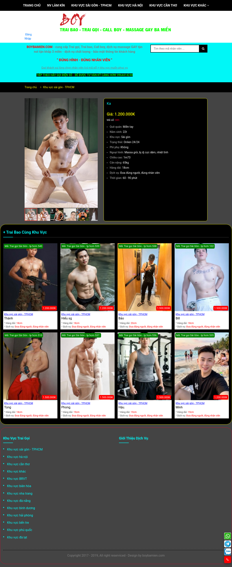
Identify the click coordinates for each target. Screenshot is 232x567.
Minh (179, 407)
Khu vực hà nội (130, 5)
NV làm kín (56, 5)
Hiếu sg (66, 318)
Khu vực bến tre (18, 522)
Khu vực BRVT (17, 479)
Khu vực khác (196, 5)
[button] (94, 102)
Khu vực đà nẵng (18, 501)
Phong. (66, 407)
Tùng (7, 407)
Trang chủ (32, 5)
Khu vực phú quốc (19, 530)
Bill (178, 318)
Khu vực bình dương (21, 508)
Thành (8, 318)
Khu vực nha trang (19, 493)
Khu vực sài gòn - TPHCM (91, 5)
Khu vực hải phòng (20, 515)
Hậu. (122, 407)
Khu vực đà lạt (17, 537)
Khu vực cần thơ (163, 5)
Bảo (121, 318)
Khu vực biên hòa (19, 486)
